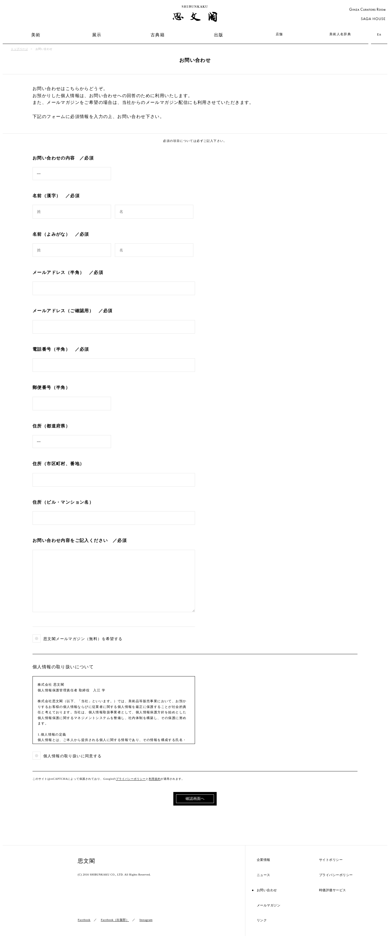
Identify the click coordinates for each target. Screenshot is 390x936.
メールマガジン (269, 905)
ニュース (263, 875)
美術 (36, 35)
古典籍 (158, 35)
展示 (97, 35)
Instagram (145, 919)
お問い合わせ (267, 890)
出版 (218, 35)
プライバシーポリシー (131, 778)
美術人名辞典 (340, 34)
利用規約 (155, 778)
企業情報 (263, 860)
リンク (262, 920)
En (379, 34)
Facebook (84, 919)
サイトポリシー (331, 860)
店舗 (279, 34)
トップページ (19, 48)
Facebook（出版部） (115, 919)
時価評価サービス (332, 890)
